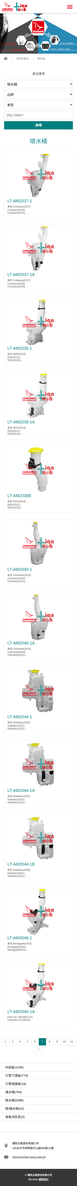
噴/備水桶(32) (14, 1108)
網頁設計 (44, 1179)
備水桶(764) (13, 1092)
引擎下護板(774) (16, 1075)
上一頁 (5, 1041)
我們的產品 (22, 58)
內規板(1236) (14, 1067)
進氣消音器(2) (14, 1116)
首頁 (6, 58)
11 (71, 1041)
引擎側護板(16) (15, 1083)
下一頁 (38, 1049)
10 (64, 1041)
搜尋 (38, 125)
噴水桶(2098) (14, 1100)
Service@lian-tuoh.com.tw (29, 1157)
